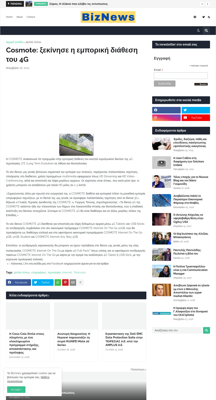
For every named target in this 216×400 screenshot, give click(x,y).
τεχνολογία (54, 272)
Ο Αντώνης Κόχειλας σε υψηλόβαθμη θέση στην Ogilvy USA (188, 218)
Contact (31, 17)
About (19, 17)
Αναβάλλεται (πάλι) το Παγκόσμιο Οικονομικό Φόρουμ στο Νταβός (187, 199)
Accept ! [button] (16, 389)
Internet (67, 272)
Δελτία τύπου (33, 42)
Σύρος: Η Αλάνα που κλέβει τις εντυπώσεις (78, 4)
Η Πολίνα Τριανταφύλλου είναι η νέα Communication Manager (190, 270)
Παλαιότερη (137, 369)
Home (9, 17)
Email (158, 70)
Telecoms (80, 272)
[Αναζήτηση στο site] (177, 330)
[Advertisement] (76, 102)
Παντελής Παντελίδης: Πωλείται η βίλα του (187, 252)
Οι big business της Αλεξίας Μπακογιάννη (190, 235)
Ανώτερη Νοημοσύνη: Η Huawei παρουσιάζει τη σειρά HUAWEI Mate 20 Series (73, 339)
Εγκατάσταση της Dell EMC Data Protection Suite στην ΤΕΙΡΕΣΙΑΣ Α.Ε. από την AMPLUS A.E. (124, 339)
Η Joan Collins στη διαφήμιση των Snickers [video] (188, 161)
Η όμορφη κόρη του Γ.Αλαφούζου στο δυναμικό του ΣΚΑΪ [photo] (190, 311)
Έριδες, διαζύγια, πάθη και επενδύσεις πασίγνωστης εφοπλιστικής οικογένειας (190, 143)
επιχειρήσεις (38, 272)
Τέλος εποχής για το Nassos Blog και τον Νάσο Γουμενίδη (190, 180)
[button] (202, 4)
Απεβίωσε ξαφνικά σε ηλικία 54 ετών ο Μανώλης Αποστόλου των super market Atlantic (191, 291)
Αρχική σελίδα (14, 42)
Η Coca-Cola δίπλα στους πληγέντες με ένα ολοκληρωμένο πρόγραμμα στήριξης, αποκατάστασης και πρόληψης (26, 343)
